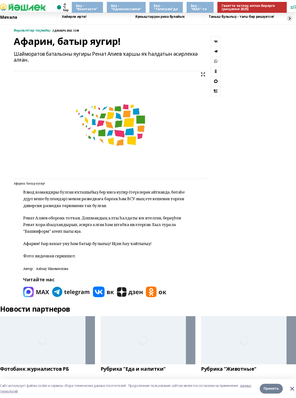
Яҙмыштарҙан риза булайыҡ (160, 17)
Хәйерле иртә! (74, 17)
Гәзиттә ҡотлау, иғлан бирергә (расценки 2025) (248, 7)
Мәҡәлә (8, 17)
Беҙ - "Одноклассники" (126, 7)
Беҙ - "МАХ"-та (199, 7)
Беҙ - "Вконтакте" (86, 7)
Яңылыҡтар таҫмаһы (32, 30)
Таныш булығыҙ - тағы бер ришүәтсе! (241, 17)
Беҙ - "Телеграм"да (166, 7)
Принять (271, 388)
